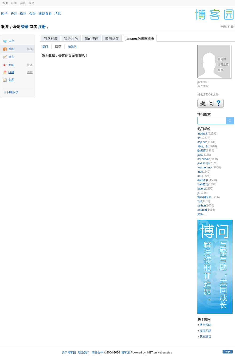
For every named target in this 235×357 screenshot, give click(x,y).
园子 (4, 13)
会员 (23, 3)
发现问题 (205, 330)
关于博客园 (69, 352)
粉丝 (23, 13)
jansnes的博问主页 (139, 38)
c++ (203, 176)
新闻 (14, 3)
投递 (30, 65)
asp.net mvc (209, 167)
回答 (58, 46)
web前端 (206, 184)
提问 (30, 49)
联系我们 (84, 352)
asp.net (206, 142)
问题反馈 (12, 92)
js (202, 192)
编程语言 (207, 180)
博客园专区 (208, 197)
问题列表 (51, 38)
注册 (42, 27)
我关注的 (71, 38)
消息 (57, 13)
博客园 (125, 352)
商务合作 (97, 352)
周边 (31, 3)
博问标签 (112, 38)
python (205, 205)
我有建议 (205, 336)
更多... (201, 214)
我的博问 (92, 38)
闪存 (11, 41)
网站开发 (207, 146)
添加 (30, 72)
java (204, 154)
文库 (11, 79)
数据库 (205, 150)
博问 (11, 49)
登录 (24, 27)
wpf (203, 201)
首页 (5, 3)
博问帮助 (205, 324)
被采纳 (72, 46)
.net (203, 171)
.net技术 (207, 133)
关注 (14, 13)
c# (203, 137)
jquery (205, 188)
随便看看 (45, 13)
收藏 (11, 72)
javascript (207, 163)
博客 (11, 57)
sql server (207, 159)
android (206, 209)
